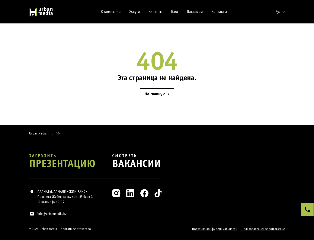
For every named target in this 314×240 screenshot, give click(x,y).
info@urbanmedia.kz (52, 214)
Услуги (134, 11)
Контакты (219, 11)
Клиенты (155, 11)
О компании (111, 11)
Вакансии (195, 11)
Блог (175, 11)
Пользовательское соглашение (263, 229)
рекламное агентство (76, 229)
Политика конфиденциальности (214, 229)
